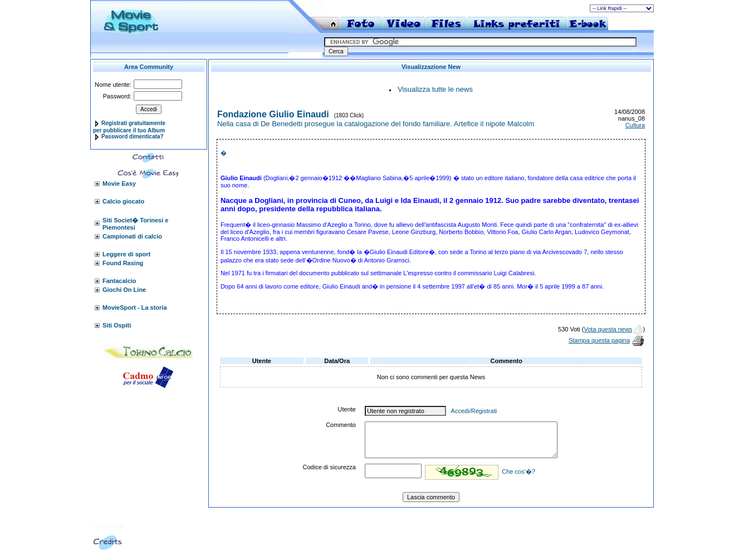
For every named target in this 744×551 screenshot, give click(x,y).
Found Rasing (122, 263)
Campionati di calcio (132, 236)
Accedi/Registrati (474, 411)
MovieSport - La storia (134, 307)
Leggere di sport (126, 254)
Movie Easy (119, 183)
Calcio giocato (123, 201)
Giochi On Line (124, 289)
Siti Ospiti (116, 325)
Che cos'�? (518, 471)
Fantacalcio (119, 280)
